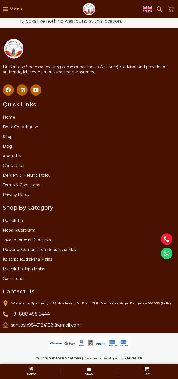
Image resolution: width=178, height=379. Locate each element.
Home (9, 117)
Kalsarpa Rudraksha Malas (27, 259)
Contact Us (13, 165)
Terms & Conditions (21, 184)
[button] (159, 9)
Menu (16, 9)
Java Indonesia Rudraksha (27, 239)
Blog (7, 146)
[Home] (31, 369)
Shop (8, 136)
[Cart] (146, 369)
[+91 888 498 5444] (5, 314)
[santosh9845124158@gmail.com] (5, 325)
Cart (147, 374)
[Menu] (5, 9)
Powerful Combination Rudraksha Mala (40, 249)
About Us (12, 155)
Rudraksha (13, 220)
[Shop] (89, 369)
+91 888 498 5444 (30, 314)
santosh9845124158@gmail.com (46, 325)
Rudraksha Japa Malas (24, 268)
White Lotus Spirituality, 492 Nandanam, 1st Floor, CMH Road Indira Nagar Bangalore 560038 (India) (91, 303)
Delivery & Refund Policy (26, 175)
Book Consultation (20, 126)
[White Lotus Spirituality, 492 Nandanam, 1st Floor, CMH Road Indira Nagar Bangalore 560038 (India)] (5, 303)
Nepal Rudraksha (19, 230)
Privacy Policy (16, 194)
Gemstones (14, 278)
